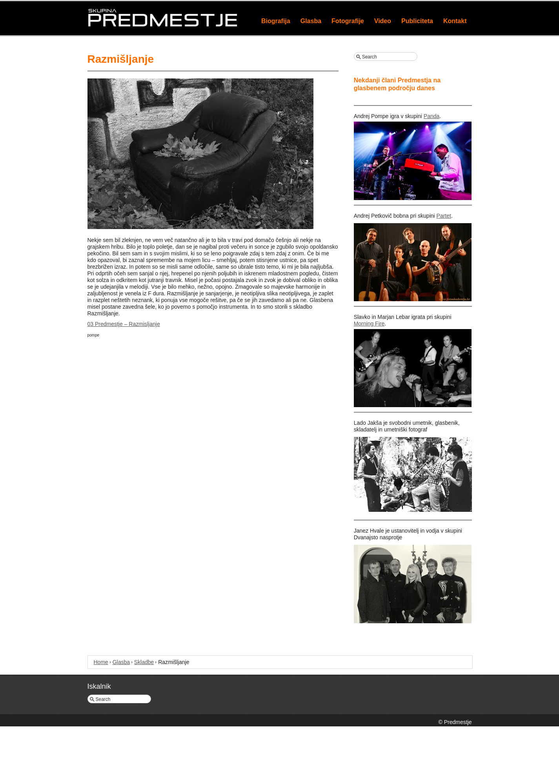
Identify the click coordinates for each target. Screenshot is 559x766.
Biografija (275, 21)
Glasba (310, 21)
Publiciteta (417, 21)
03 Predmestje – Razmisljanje (123, 324)
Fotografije (347, 21)
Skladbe (144, 662)
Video (382, 21)
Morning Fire (369, 323)
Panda (431, 116)
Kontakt (455, 21)
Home (101, 662)
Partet (444, 216)
